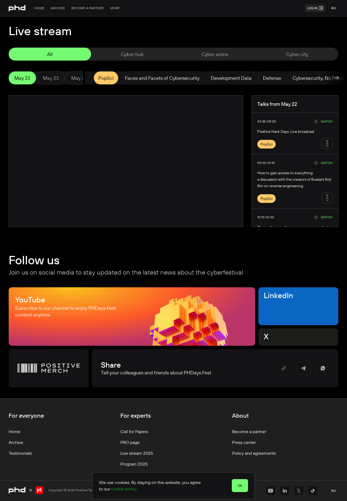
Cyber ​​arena (214, 54)
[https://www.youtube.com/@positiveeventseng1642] (270, 491)
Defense (272, 78)
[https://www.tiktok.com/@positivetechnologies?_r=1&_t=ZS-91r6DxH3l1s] (313, 491)
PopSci (106, 78)
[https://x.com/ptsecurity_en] (299, 491)
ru (333, 8)
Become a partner (87, 8)
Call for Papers (134, 431)
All (50, 54)
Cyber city (297, 54)
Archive (58, 8)
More (115, 8)
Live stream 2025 (136, 453)
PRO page (130, 442)
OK (240, 485)
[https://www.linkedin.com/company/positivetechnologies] (285, 491)
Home (39, 8)
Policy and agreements (254, 453)
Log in (315, 8)
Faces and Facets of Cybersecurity (162, 78)
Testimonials (20, 453)
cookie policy (123, 489)
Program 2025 (134, 464)
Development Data (231, 78)
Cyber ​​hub (132, 54)
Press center (244, 442)
